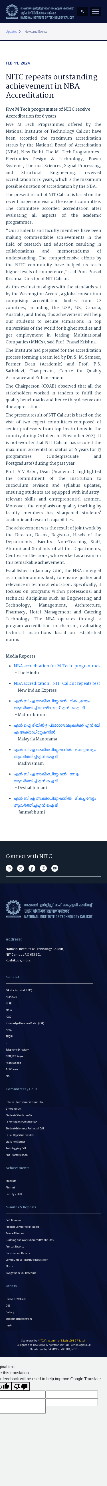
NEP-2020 (11, 997)
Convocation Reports (18, 1253)
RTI (7, 1043)
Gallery (10, 1312)
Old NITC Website (16, 1299)
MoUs (9, 1266)
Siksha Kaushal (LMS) (19, 990)
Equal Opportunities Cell (20, 1135)
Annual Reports (15, 1246)
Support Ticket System (19, 1319)
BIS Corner (12, 1069)
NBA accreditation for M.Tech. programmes (57, 666)
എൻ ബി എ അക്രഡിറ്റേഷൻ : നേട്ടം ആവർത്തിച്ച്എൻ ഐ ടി (46, 778)
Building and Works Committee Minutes (30, 1240)
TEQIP (9, 1036)
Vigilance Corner (15, 1141)
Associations (13, 1063)
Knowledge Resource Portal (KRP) (25, 1023)
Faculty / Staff (14, 1194)
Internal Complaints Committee (24, 1102)
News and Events (36, 31)
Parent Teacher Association (21, 1122)
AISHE (9, 1076)
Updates (11, 31)
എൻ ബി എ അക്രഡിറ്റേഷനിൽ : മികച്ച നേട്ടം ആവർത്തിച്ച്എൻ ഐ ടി (55, 753)
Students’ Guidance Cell (19, 1115)
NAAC (9, 1030)
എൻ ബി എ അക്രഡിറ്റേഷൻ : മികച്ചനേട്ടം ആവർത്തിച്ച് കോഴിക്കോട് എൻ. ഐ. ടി (52, 704)
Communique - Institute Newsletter (27, 1260)
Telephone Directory (17, 1049)
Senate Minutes (15, 1233)
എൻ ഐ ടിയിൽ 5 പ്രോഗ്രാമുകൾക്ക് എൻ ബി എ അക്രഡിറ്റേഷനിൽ (57, 729)
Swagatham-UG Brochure (21, 1273)
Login (9, 1325)
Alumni (10, 1187)
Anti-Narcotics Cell (17, 1155)
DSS (8, 1305)
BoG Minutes (13, 1220)
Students (11, 1181)
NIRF (8, 1003)
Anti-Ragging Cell (16, 1148)
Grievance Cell (14, 1108)
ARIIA (9, 1010)
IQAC (8, 1016)
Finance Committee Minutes (22, 1227)
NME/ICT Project (15, 1056)
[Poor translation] (21, 1386)
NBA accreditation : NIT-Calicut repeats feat (57, 683)
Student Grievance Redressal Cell (25, 1128)
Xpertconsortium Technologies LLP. (70, 1345)
